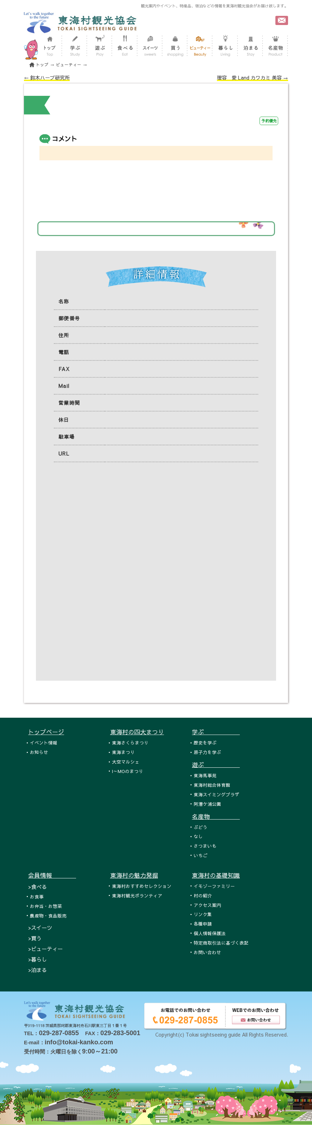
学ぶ (216, 732)
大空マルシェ (125, 762)
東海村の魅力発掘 (134, 875)
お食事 (37, 897)
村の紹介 (203, 895)
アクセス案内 (207, 905)
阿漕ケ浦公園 (207, 804)
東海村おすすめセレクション (141, 886)
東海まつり (123, 752)
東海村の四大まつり (137, 732)
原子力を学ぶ (207, 752)
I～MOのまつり (127, 771)
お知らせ (39, 752)
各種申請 (203, 924)
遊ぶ (216, 764)
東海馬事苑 (205, 775)
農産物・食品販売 (48, 916)
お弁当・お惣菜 (46, 906)
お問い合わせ (207, 952)
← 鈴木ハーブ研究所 (47, 77)
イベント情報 (43, 743)
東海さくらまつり (130, 743)
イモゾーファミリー (214, 886)
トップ (42, 64)
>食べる (37, 886)
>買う (35, 938)
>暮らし (37, 959)
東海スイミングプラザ (216, 794)
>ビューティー (45, 948)
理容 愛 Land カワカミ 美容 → (252, 77)
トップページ (46, 732)
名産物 (216, 816)
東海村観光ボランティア (137, 895)
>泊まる (37, 969)
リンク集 (203, 914)
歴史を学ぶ (205, 743)
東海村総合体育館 (212, 785)
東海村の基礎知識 (216, 875)
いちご (200, 855)
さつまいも (205, 846)
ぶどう (200, 827)
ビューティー (69, 64)
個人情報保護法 (210, 933)
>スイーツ (40, 927)
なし (198, 836)
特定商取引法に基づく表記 (221, 943)
